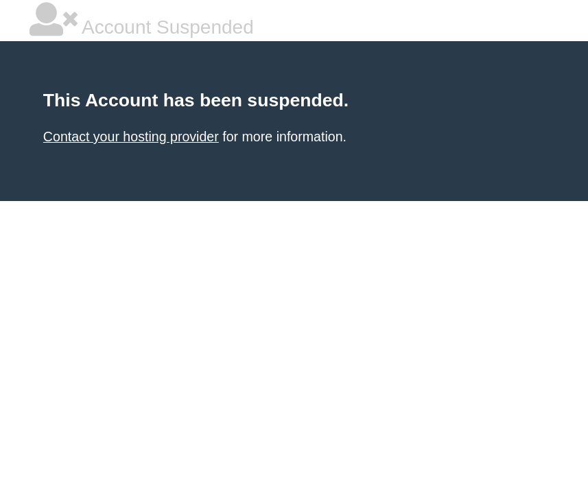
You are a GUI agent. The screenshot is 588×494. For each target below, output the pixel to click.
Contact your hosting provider (131, 136)
